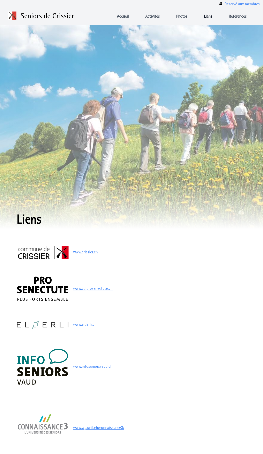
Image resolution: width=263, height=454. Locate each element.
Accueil (123, 17)
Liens (208, 17)
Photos (181, 17)
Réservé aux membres (239, 4)
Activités (152, 17)
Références (238, 17)
